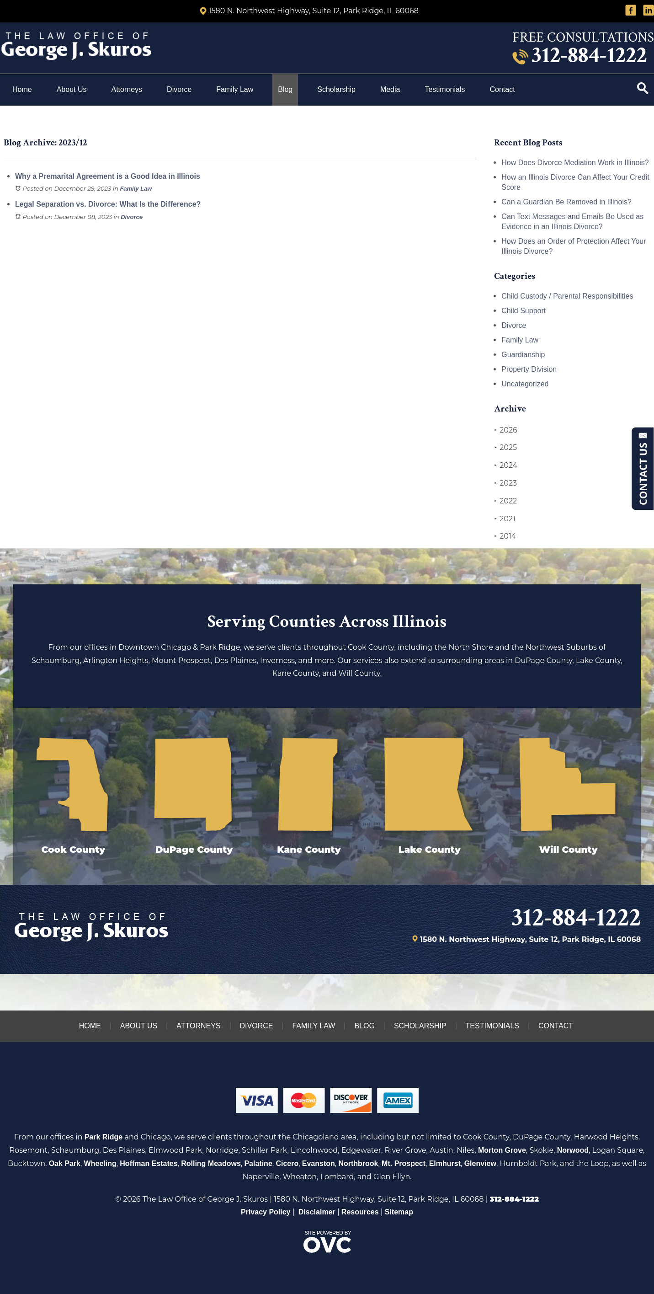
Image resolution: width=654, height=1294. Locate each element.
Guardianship (523, 354)
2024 (505, 465)
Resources (360, 1212)
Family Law (234, 89)
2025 (505, 447)
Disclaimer (316, 1212)
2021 (505, 519)
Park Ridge (104, 1137)
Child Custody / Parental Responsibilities (567, 296)
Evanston (318, 1163)
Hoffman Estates (148, 1163)
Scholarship (336, 89)
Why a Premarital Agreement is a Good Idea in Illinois (107, 176)
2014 (505, 536)
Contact (503, 89)
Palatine (258, 1163)
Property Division (529, 369)
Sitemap (399, 1212)
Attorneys (127, 89)
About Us (72, 89)
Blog (285, 89)
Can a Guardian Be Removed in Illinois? (566, 202)
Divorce (179, 89)
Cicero (287, 1163)
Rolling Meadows (211, 1163)
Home (22, 89)
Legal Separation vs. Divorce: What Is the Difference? (108, 204)
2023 (505, 483)
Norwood (573, 1150)
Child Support (523, 311)
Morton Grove (502, 1150)
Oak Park (64, 1163)
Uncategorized (524, 384)
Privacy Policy (266, 1212)
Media (390, 89)
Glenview (480, 1163)
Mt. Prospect (403, 1163)
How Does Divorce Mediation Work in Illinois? (575, 162)
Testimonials (445, 89)
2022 (505, 501)
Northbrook (358, 1163)
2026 (505, 430)
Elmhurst (445, 1163)
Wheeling (100, 1163)
